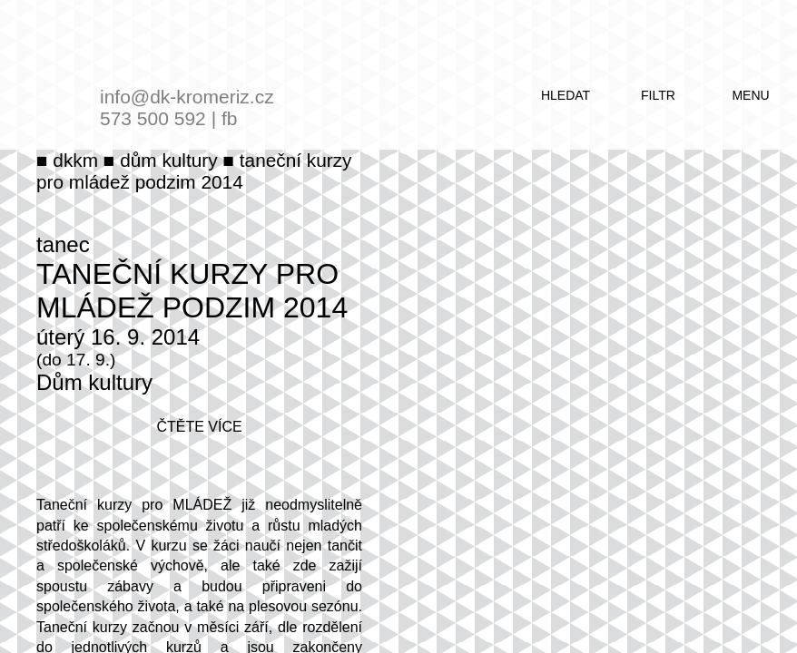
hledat (565, 95)
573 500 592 (153, 118)
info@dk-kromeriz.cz (187, 96)
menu (750, 95)
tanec (63, 244)
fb (229, 118)
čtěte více (198, 426)
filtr (658, 95)
